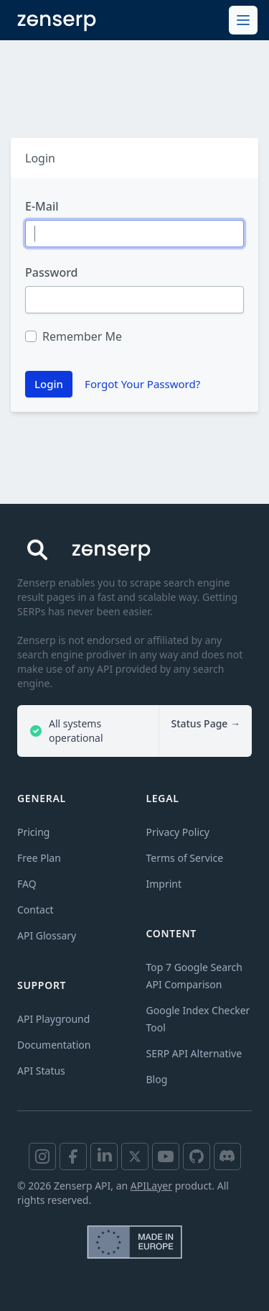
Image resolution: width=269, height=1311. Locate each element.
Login (48, 384)
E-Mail (42, 206)
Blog (157, 1079)
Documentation (53, 1045)
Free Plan (39, 858)
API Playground (53, 1019)
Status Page (205, 723)
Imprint (164, 884)
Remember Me (82, 336)
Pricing (33, 832)
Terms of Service (185, 858)
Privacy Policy (177, 832)
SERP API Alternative (194, 1053)
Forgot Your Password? (142, 384)
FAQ (27, 884)
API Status (41, 1070)
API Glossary (46, 935)
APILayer (151, 1185)
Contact (35, 909)
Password (51, 272)
